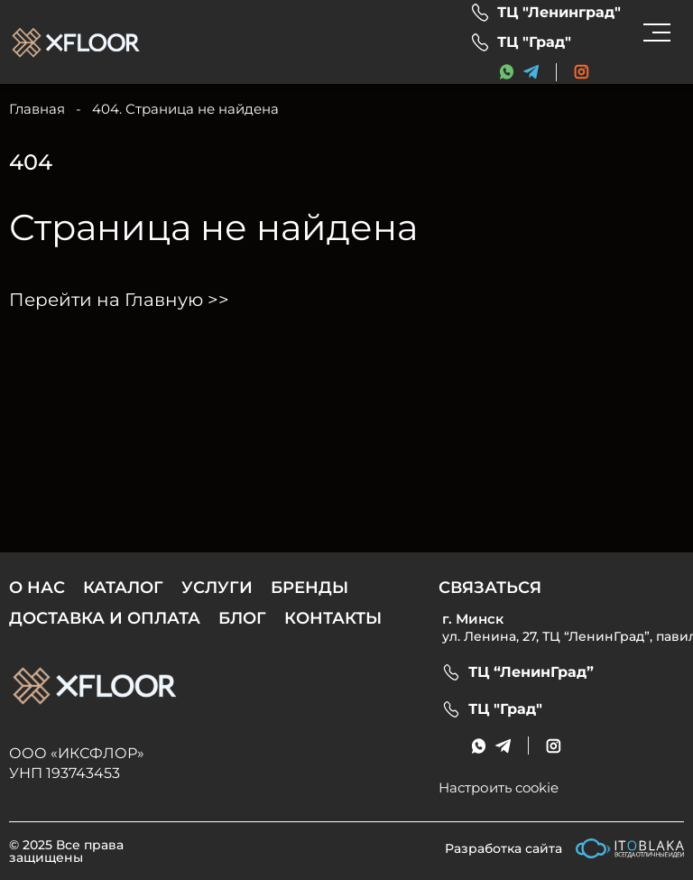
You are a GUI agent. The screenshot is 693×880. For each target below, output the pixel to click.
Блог (242, 618)
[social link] (581, 72)
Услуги (217, 587)
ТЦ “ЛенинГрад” (531, 672)
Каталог (123, 587)
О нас (37, 587)
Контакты (333, 618)
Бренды (309, 587)
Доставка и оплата (104, 618)
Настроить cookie (499, 787)
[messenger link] (506, 72)
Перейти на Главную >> (119, 300)
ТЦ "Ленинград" (559, 12)
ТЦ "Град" (534, 42)
